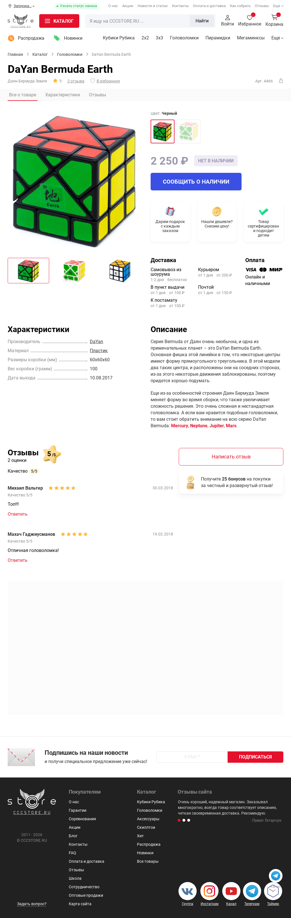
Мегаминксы (251, 38)
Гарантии (77, 810)
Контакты (180, 6)
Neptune (198, 425)
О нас (113, 6)
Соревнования (82, 819)
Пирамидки (217, 38)
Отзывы (262, 6)
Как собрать (240, 6)
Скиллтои (146, 827)
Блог (73, 836)
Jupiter (216, 425)
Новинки (73, 38)
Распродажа (31, 38)
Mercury (179, 425)
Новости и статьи (153, 6)
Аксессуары (148, 819)
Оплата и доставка (209, 6)
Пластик (99, 350)
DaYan (96, 341)
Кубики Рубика (119, 38)
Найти (202, 21)
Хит (140, 836)
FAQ (72, 853)
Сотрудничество (84, 887)
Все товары (148, 861)
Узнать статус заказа (78, 6)
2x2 (145, 38)
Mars (231, 425)
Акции (127, 6)
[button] (179, 820)
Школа (75, 878)
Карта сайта (80, 904)
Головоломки (184, 38)
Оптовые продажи (86, 895)
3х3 (159, 38)
